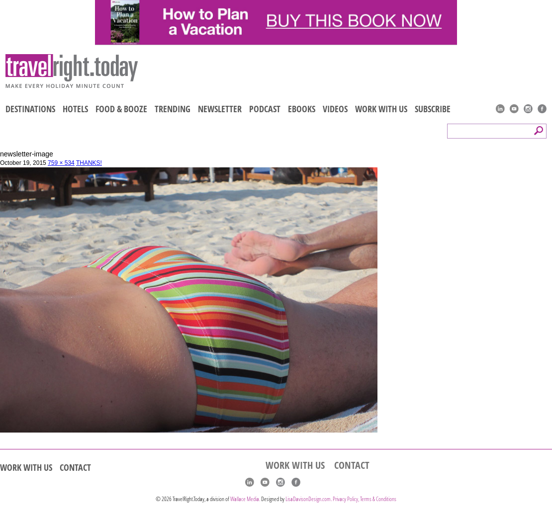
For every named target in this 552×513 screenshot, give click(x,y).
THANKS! (89, 162)
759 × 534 (61, 162)
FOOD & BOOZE (121, 108)
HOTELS (75, 108)
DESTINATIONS (30, 108)
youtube (514, 108)
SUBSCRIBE (433, 108)
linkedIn (500, 108)
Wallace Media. (245, 499)
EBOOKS (301, 108)
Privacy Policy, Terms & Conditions (364, 499)
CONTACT (75, 467)
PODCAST (264, 108)
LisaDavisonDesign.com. (309, 499)
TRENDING (172, 108)
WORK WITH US (381, 108)
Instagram (528, 108)
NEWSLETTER (220, 108)
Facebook (542, 108)
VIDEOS (335, 108)
